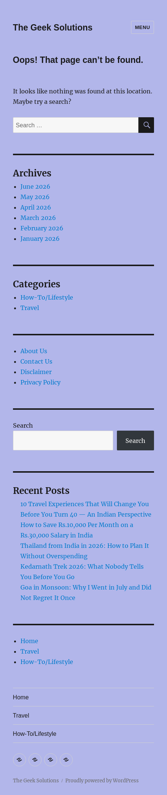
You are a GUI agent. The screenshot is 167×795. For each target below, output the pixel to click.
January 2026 (40, 238)
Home (29, 641)
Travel (29, 308)
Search (23, 425)
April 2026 (35, 207)
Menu (142, 27)
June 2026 (35, 186)
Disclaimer (36, 372)
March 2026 (38, 217)
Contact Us (36, 361)
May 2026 (35, 197)
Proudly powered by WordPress (102, 781)
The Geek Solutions (53, 27)
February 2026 (41, 228)
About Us (33, 351)
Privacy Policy (40, 382)
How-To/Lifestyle (46, 297)
